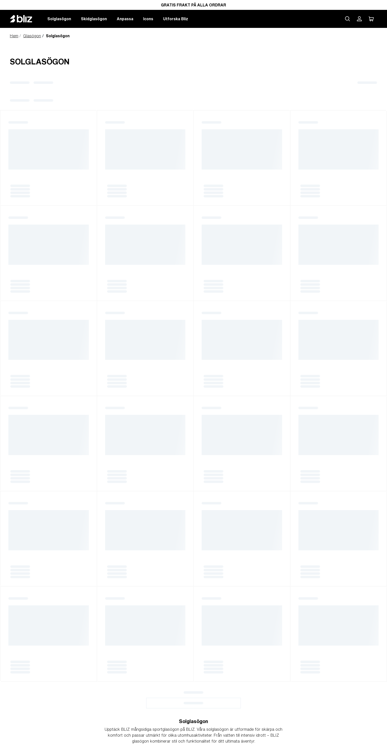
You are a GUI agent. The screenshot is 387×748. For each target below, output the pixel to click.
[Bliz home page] (24, 19)
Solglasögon (59, 19)
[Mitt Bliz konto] (359, 19)
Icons (148, 19)
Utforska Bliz (175, 19)
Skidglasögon (94, 19)
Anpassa (125, 19)
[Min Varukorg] (371, 19)
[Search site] (347, 19)
